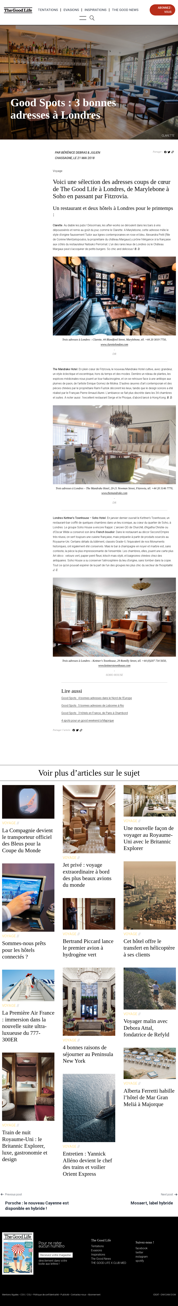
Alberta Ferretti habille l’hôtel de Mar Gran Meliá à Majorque (149, 1097)
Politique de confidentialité (46, 1294)
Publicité (64, 1294)
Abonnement (94, 1294)
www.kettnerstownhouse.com (114, 665)
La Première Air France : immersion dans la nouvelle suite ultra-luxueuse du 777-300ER (28, 1026)
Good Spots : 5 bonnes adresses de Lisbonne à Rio (92, 705)
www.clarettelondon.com (114, 344)
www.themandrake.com (114, 493)
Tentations (48, 9)
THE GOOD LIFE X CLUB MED (108, 1263)
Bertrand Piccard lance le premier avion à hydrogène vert (88, 948)
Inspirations (95, 9)
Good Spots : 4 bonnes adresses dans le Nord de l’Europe (96, 698)
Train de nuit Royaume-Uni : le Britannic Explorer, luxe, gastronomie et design (24, 1145)
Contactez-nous (78, 1294)
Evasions (71, 9)
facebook (142, 1248)
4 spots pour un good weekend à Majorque (87, 720)
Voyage (16, 89)
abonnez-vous (165, 10)
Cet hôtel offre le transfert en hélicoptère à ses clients (149, 948)
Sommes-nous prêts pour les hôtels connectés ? (24, 950)
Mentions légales (10, 1294)
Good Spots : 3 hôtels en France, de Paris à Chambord (94, 713)
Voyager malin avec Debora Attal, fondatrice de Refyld (146, 1028)
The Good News (125, 9)
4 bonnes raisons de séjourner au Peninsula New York (88, 1054)
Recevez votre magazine (55, 1255)
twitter (139, 1252)
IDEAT (156, 1294)
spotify (140, 1260)
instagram (142, 1256)
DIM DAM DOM (168, 1294)
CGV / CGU (25, 1294)
